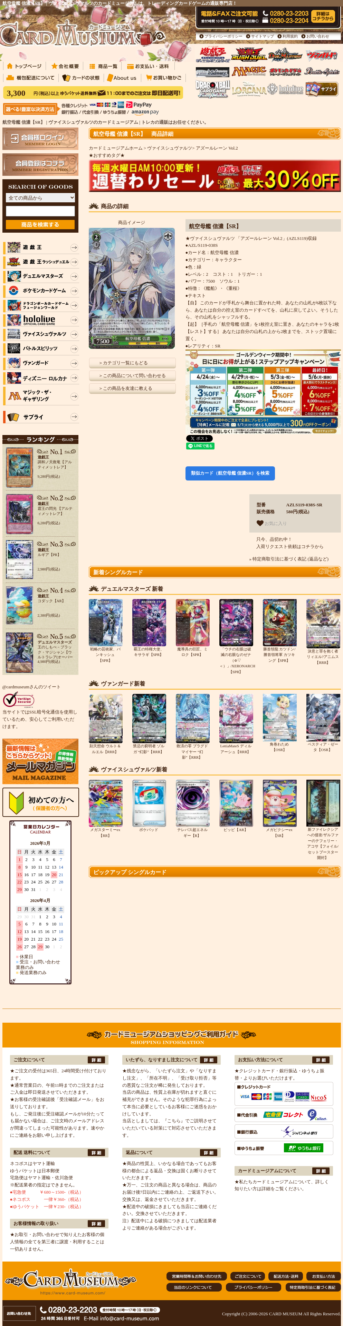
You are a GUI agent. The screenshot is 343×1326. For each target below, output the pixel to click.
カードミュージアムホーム (116, 148)
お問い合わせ (317, 36)
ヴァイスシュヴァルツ (169, 148)
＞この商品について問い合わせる (132, 375)
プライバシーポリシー (223, 36)
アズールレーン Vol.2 (217, 148)
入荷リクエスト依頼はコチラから (290, 546)
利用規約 (290, 36)
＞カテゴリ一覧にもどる (123, 362)
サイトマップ (262, 36)
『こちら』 (174, 1120)
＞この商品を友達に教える (125, 388)
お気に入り (272, 523)
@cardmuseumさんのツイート (31, 686)
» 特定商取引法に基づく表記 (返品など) (289, 558)
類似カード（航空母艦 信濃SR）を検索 (230, 473)
